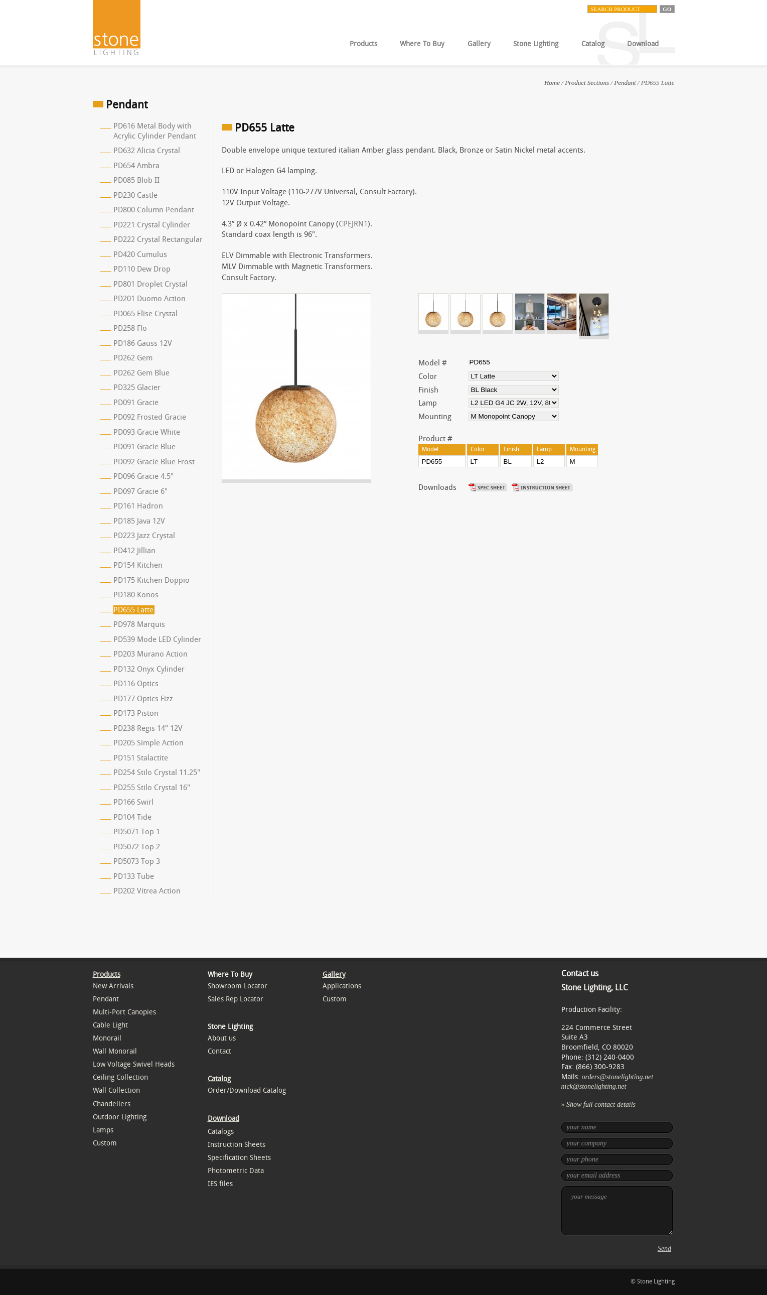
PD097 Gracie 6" (140, 491)
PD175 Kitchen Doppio (151, 580)
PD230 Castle (135, 195)
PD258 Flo (130, 328)
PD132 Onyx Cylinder (149, 669)
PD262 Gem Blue (141, 372)
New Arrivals (113, 986)
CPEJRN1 (353, 223)
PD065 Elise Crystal (145, 313)
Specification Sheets (239, 1157)
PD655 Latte (133, 609)
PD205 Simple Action (148, 742)
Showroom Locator (237, 986)
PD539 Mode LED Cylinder (157, 639)
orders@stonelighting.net (618, 1077)
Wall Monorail (115, 1051)
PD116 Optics (136, 683)
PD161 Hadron (138, 505)
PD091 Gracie (136, 402)
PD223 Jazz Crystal (144, 535)
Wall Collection (116, 1090)
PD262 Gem (132, 357)
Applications (342, 986)
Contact (219, 1051)
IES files (220, 1184)
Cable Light (110, 1025)
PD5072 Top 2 (136, 846)
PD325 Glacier (137, 387)
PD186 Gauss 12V (142, 343)
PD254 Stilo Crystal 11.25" (156, 772)
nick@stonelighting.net (594, 1086)
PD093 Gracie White (146, 432)
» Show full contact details (598, 1104)
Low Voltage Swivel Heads (134, 1064)
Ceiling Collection (120, 1077)
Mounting (434, 416)
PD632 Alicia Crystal (146, 150)
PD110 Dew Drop (142, 269)
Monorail (107, 1038)
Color (427, 376)
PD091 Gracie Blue (144, 446)
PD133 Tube (133, 876)
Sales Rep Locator (235, 999)
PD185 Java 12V (139, 521)
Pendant (625, 82)
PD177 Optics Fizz (143, 698)
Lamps (103, 1130)
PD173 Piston (136, 713)
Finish (428, 390)
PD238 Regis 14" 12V (148, 728)
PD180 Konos (136, 594)
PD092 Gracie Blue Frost (154, 461)
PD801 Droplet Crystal (150, 284)
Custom (105, 1143)
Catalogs (221, 1131)
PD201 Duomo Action (149, 298)
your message (617, 1210)
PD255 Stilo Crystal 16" (151, 787)
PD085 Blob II (136, 180)
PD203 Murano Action (150, 654)
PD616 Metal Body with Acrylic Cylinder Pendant (154, 131)
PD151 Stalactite (140, 757)
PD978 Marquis (139, 624)
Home (552, 82)
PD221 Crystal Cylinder (151, 224)
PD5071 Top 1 (136, 831)
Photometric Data (236, 1171)
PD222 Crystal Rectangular (158, 239)
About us (222, 1038)
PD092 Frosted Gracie (149, 417)
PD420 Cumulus (140, 254)
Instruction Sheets (236, 1144)
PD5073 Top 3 (136, 861)
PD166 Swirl (133, 802)
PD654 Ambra (136, 165)
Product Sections (587, 82)
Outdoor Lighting (119, 1117)
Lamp (427, 403)
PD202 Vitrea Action (147, 890)
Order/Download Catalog (247, 1090)
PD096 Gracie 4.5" (143, 476)
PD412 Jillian (134, 550)
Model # (432, 362)
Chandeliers (111, 1104)
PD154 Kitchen (138, 565)
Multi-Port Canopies (124, 1012)
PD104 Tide (132, 817)
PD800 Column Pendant (153, 209)
